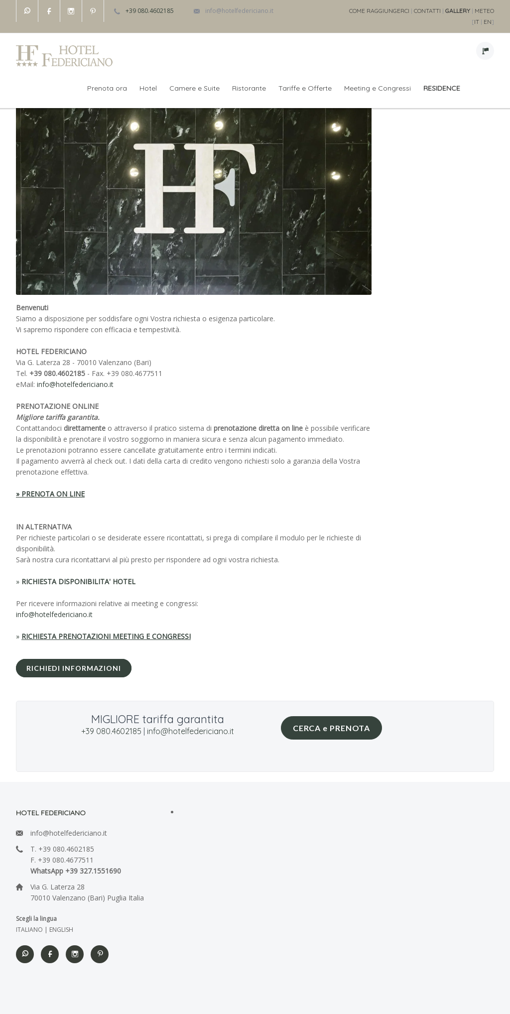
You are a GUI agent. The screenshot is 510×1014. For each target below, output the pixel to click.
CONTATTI (427, 10)
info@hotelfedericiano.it (239, 10)
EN (488, 21)
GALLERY (457, 10)
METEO (484, 10)
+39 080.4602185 (150, 10)
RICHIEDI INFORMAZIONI (73, 668)
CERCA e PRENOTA (332, 728)
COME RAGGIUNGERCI (379, 10)
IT (476, 21)
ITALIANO (29, 929)
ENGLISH (61, 929)
